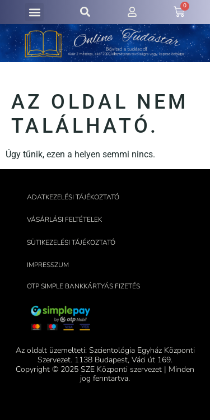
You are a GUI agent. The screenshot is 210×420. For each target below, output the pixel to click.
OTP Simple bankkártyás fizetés (83, 286)
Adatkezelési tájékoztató (73, 197)
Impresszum (48, 264)
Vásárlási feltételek (64, 219)
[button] (34, 12)
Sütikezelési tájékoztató (71, 242)
